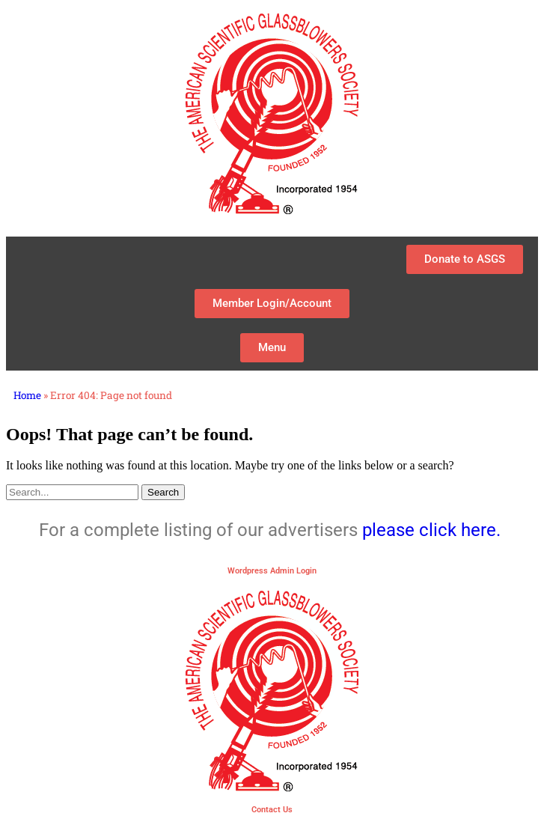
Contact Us (272, 810)
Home (27, 395)
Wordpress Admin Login (272, 571)
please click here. (433, 530)
